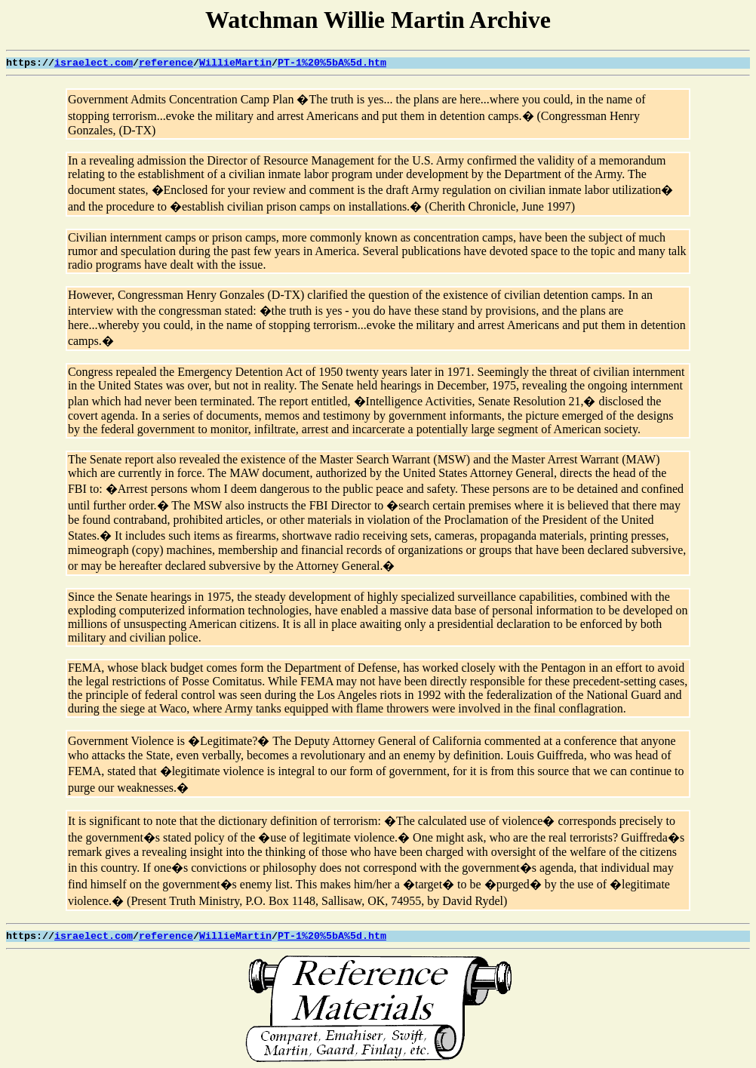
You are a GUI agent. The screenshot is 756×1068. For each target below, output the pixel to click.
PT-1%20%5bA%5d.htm (332, 63)
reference (166, 63)
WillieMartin (235, 63)
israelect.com (93, 63)
